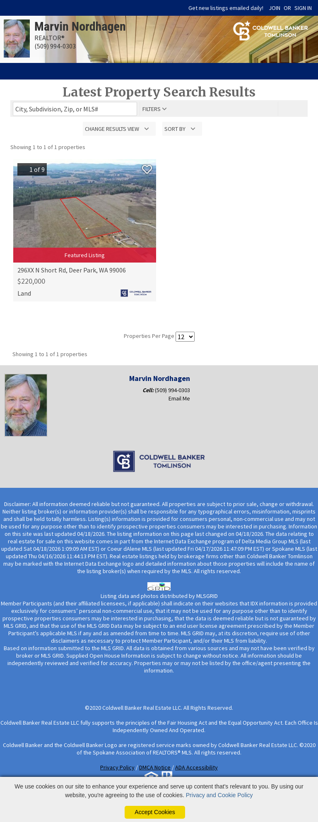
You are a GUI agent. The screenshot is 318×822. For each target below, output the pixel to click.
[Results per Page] (185, 337)
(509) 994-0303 (172, 390)
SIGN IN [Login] (303, 8)
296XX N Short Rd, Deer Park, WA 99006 (71, 270)
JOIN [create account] (274, 8)
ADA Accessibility (196, 767)
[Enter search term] (75, 109)
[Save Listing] (147, 169)
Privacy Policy (117, 767)
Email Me (179, 398)
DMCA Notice (155, 767)
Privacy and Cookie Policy (219, 795)
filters (151, 109)
